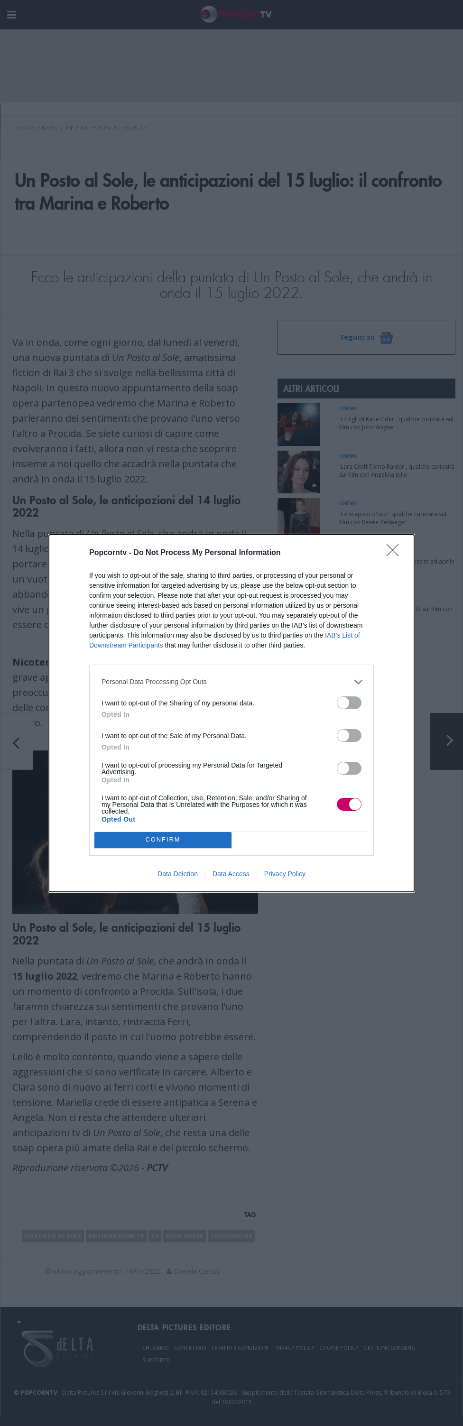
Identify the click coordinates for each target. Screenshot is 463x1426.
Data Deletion (177, 874)
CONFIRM (163, 839)
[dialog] (231, 713)
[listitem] (231, 682)
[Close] (396, 553)
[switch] (349, 702)
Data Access (231, 874)
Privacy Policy (285, 874)
